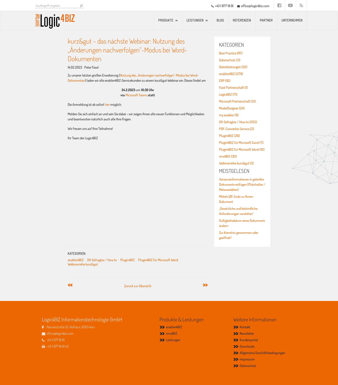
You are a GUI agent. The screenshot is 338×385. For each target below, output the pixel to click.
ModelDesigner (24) (231, 108)
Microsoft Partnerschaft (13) (237, 101)
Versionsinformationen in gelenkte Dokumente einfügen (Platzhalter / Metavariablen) (242, 184)
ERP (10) (224, 80)
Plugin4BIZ (127, 260)
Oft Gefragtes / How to (102, 260)
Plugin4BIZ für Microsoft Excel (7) (241, 142)
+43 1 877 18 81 (224, 6)
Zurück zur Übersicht (137, 286)
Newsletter (247, 333)
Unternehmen (292, 20)
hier (107, 104)
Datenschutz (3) (229, 60)
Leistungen (194, 20)
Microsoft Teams (136, 95)
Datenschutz (248, 366)
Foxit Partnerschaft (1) (233, 87)
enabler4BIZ (76, 260)
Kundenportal (249, 340)
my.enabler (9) (228, 115)
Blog (220, 20)
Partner (266, 20)
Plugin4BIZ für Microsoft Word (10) (241, 149)
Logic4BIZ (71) (228, 94)
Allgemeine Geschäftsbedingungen (262, 353)
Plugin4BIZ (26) (229, 135)
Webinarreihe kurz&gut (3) (236, 163)
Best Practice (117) (231, 53)
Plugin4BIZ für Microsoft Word (158, 260)
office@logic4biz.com (255, 6)
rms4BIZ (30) (228, 156)
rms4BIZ (171, 333)
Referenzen (242, 20)
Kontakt (245, 327)
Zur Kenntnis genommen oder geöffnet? (238, 235)
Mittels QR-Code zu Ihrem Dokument (236, 199)
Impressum (247, 359)
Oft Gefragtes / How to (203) (238, 122)
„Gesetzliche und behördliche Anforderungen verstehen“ (238, 211)
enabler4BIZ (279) (231, 74)
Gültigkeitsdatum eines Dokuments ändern (242, 223)
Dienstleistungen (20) (233, 67)
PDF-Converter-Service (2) (236, 129)
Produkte (165, 20)
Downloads (247, 346)
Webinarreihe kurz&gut (83, 264)
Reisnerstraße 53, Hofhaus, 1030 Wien (71, 327)
